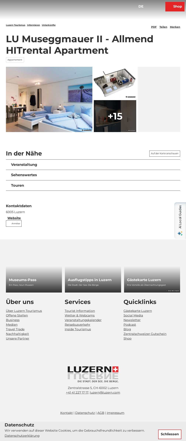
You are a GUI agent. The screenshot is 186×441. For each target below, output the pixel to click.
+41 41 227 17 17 (77, 392)
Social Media (133, 315)
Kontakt (66, 413)
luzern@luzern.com (105, 392)
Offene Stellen (17, 315)
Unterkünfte (48, 25)
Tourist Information (80, 311)
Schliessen (170, 434)
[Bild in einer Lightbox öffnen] (93, 374)
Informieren (33, 25)
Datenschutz (85, 413)
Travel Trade (15, 329)
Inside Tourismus (78, 329)
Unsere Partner (17, 338)
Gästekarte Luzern (138, 311)
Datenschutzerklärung (22, 435)
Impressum (115, 413)
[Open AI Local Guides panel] (180, 220)
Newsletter (132, 320)
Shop (127, 338)
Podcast (130, 324)
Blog (127, 329)
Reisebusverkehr (77, 324)
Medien (12, 324)
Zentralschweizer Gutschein (145, 334)
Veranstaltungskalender (83, 320)
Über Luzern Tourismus (24, 311)
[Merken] (175, 25)
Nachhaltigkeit (17, 334)
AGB (100, 413)
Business (13, 320)
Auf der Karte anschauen (164, 153)
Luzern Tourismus (15, 25)
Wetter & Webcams (80, 315)
